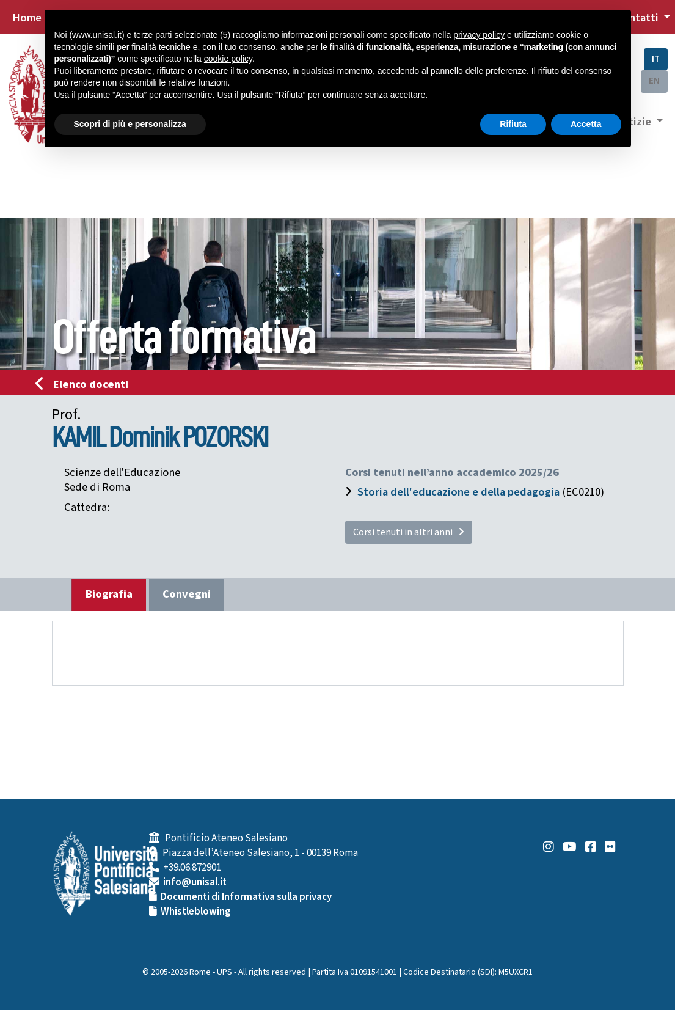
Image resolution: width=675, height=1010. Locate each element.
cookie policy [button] (228, 59)
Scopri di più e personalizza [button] (130, 124)
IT (656, 59)
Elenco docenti (85, 384)
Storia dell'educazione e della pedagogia (458, 492)
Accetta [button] (586, 124)
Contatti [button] (638, 18)
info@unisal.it (195, 882)
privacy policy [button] (479, 35)
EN (654, 81)
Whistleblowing (196, 911)
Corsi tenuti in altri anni (408, 532)
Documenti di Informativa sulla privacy (246, 897)
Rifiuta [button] (513, 124)
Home (27, 18)
